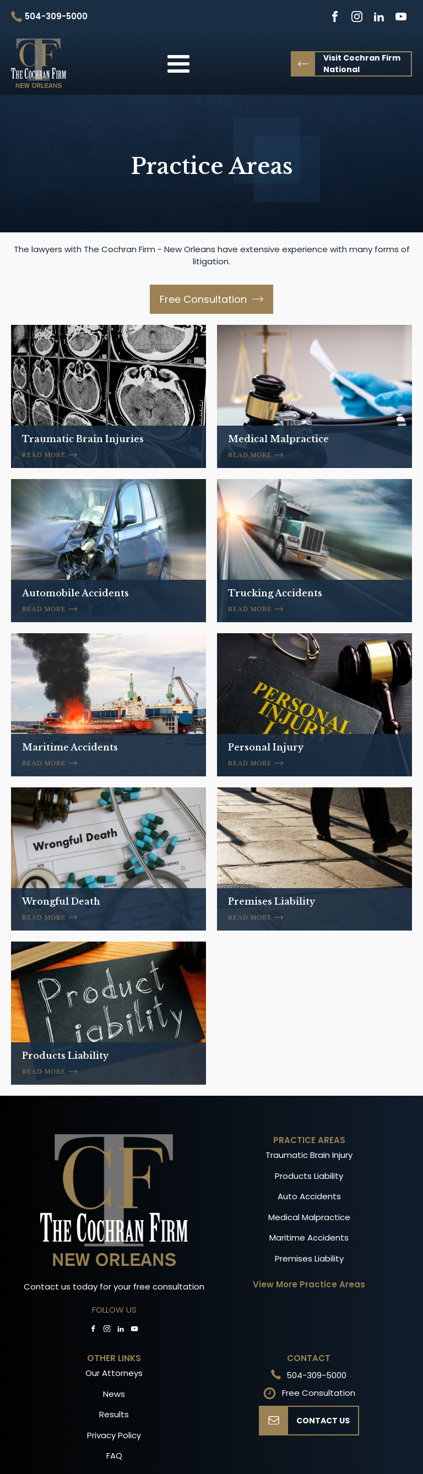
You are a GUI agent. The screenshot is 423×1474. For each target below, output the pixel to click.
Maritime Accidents (309, 1237)
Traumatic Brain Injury (308, 1155)
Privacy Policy (114, 1435)
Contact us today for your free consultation (114, 1286)
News (114, 1394)
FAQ (114, 1455)
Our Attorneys (114, 1373)
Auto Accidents (309, 1196)
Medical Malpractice (309, 1217)
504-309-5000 (316, 1375)
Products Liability (309, 1176)
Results (114, 1414)
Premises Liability (309, 1258)
